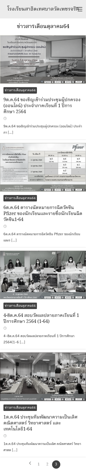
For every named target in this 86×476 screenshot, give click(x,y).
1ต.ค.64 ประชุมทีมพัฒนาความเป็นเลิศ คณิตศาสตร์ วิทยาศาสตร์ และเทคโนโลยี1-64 (40, 423)
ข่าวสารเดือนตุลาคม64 (43, 26)
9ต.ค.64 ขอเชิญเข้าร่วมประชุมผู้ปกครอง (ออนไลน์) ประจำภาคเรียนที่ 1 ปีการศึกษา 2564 (41, 105)
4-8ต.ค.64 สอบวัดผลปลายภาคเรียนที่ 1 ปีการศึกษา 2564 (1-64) (41, 318)
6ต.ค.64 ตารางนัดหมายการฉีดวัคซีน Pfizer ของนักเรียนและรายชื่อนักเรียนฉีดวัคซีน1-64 (42, 213)
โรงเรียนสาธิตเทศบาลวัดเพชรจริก (43, 9)
